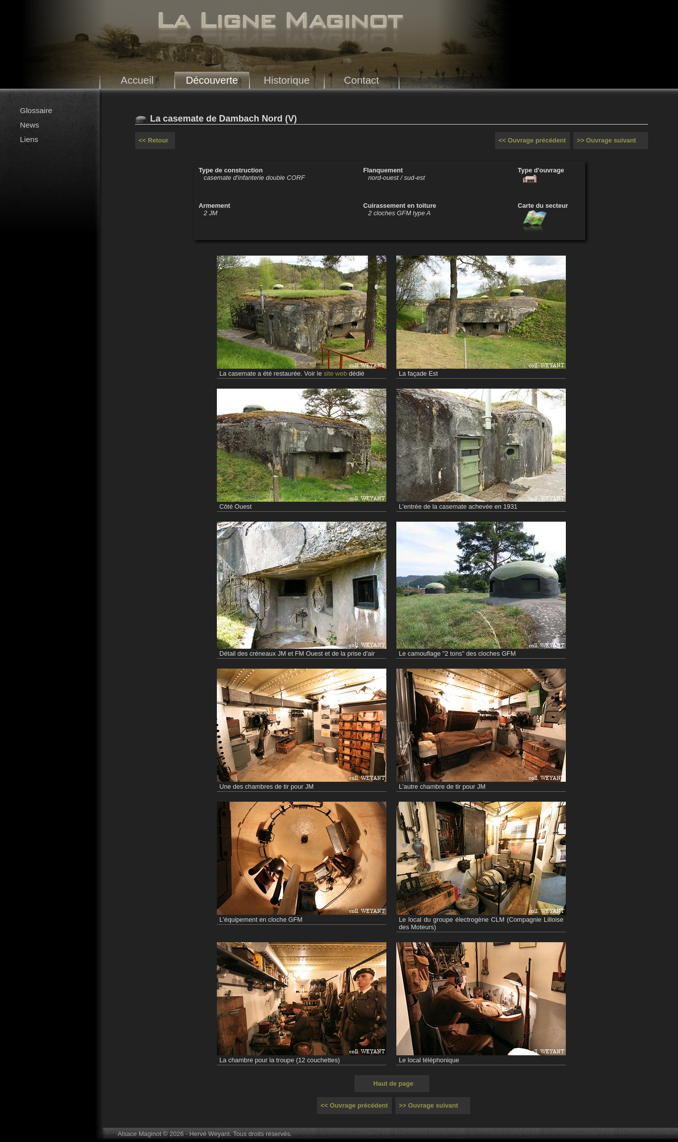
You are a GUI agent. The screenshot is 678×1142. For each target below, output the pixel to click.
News (29, 125)
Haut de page (393, 1083)
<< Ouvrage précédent (532, 140)
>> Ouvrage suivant (606, 140)
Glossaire (36, 110)
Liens (29, 139)
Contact (361, 80)
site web (335, 373)
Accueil (137, 80)
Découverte (212, 80)
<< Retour (154, 140)
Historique (287, 80)
